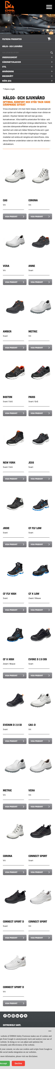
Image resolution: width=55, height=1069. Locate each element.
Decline (18, 1063)
